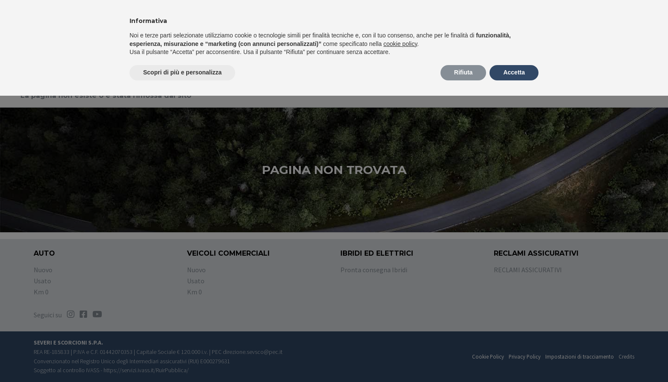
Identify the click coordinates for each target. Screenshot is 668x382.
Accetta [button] (514, 72)
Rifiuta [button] (463, 72)
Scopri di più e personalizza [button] (182, 72)
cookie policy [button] (400, 43)
